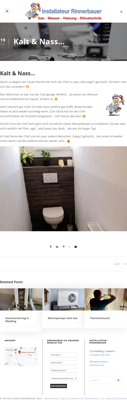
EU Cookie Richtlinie (114, 398)
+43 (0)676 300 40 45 (99, 354)
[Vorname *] (63, 355)
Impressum (50, 398)
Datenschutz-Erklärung (83, 398)
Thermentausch (100, 318)
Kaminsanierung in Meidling (17, 319)
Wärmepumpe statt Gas (63, 318)
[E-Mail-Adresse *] (63, 370)
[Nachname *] (63, 362)
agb (62, 398)
